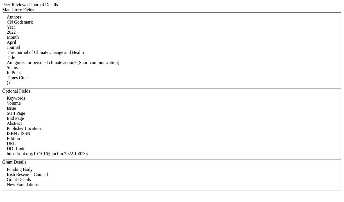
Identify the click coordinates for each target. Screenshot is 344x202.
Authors (14, 17)
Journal (13, 47)
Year (11, 27)
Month (13, 37)
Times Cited (18, 77)
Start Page (16, 113)
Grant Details (19, 179)
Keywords (16, 98)
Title (11, 57)
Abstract (14, 123)
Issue (11, 108)
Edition (13, 138)
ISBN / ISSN (18, 133)
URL (11, 143)
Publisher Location (24, 128)
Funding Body (20, 169)
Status (12, 67)
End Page (15, 118)
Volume (14, 103)
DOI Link (15, 148)
